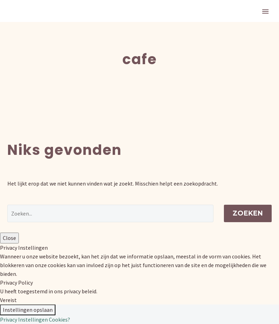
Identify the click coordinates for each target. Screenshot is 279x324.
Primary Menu (265, 11)
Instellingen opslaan (28, 309)
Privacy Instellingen (24, 319)
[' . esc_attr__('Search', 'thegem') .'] (110, 213)
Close (9, 237)
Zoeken (248, 213)
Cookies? (59, 319)
